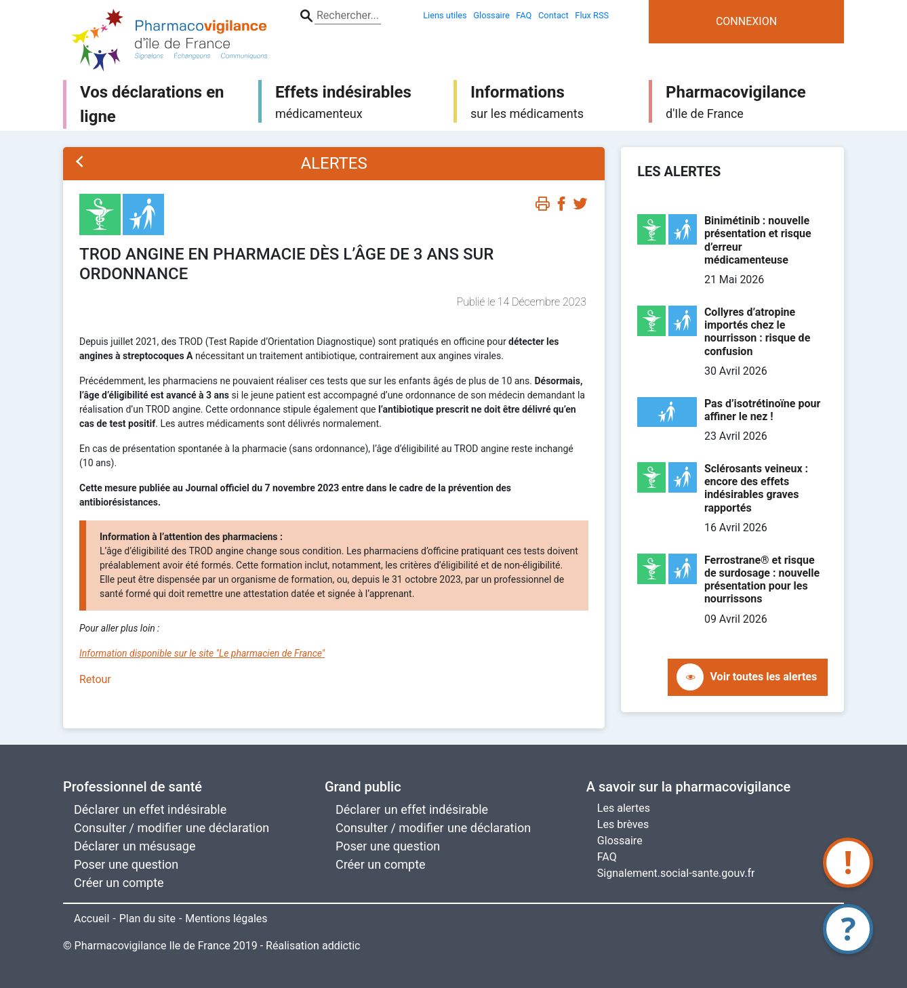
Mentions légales (226, 918)
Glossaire (620, 840)
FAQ (607, 856)
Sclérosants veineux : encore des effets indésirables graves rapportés (756, 488)
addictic (341, 945)
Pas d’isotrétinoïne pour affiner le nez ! (762, 410)
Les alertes (623, 808)
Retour (95, 679)
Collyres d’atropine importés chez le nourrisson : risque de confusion (757, 332)
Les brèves (623, 824)
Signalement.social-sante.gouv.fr (676, 873)
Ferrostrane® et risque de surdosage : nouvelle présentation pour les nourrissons (762, 580)
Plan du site (147, 918)
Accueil (91, 918)
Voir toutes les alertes (764, 676)
